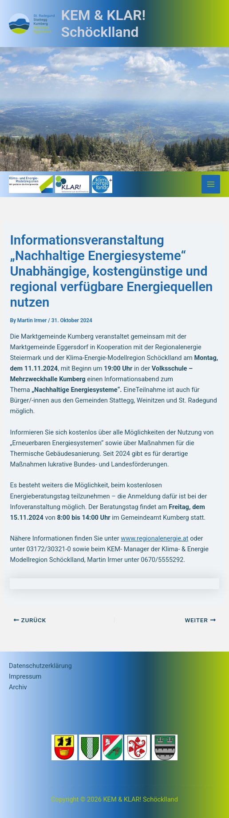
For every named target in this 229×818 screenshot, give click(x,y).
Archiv (18, 687)
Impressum (25, 676)
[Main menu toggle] (210, 184)
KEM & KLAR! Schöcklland (103, 23)
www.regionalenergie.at (154, 538)
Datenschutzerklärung (40, 666)
